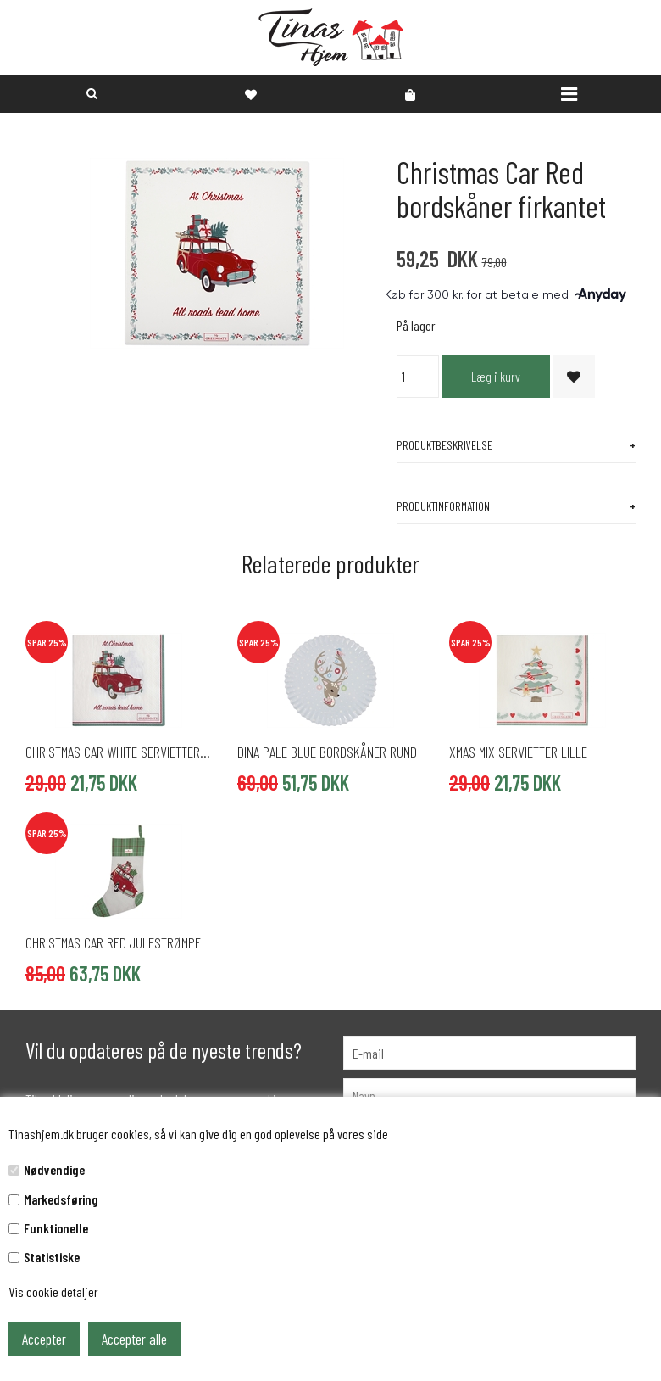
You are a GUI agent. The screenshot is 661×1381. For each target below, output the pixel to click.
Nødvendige (54, 1169)
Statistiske (52, 1257)
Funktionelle (56, 1228)
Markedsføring (61, 1199)
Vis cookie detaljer (53, 1291)
